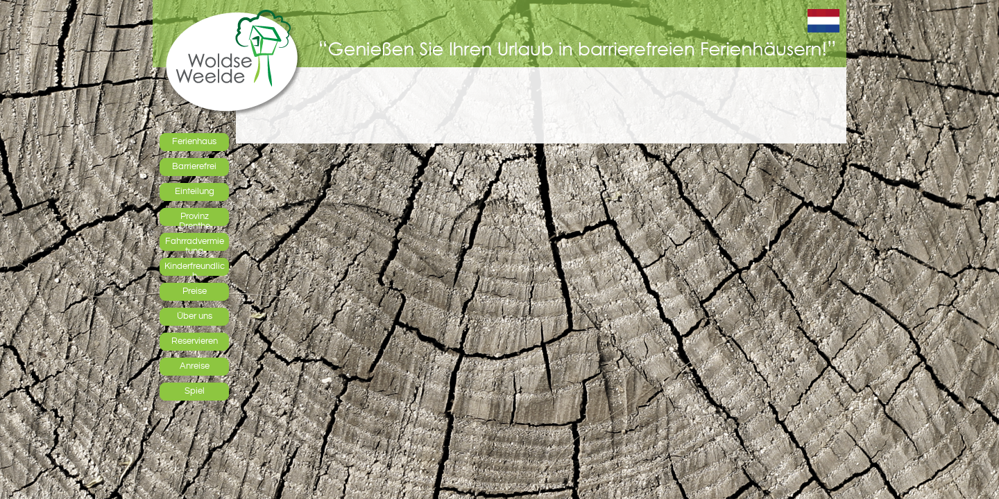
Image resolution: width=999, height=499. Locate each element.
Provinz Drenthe (194, 218)
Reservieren (194, 341)
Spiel (195, 391)
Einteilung (194, 191)
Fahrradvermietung (194, 243)
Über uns (194, 316)
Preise (194, 291)
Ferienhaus (194, 141)
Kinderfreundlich (194, 268)
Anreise (195, 366)
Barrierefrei (194, 166)
